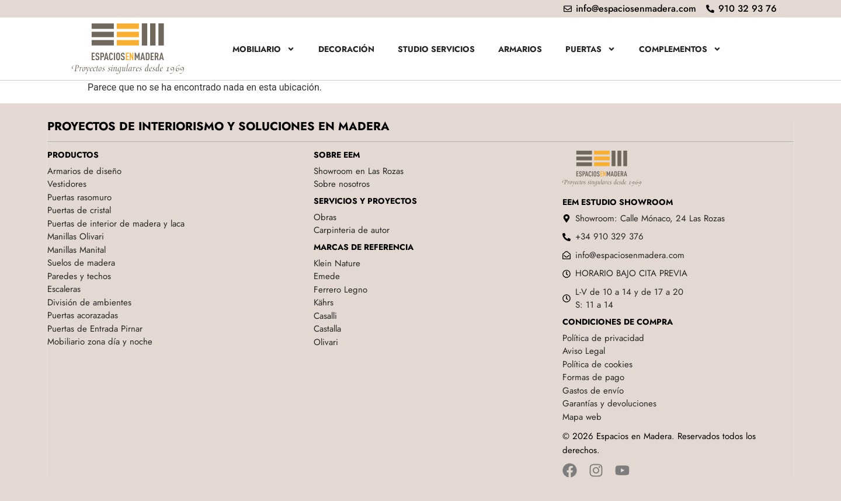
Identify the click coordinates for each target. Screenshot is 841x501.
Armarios (520, 49)
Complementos (680, 49)
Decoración (346, 49)
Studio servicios (436, 49)
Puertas (590, 49)
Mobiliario (263, 49)
